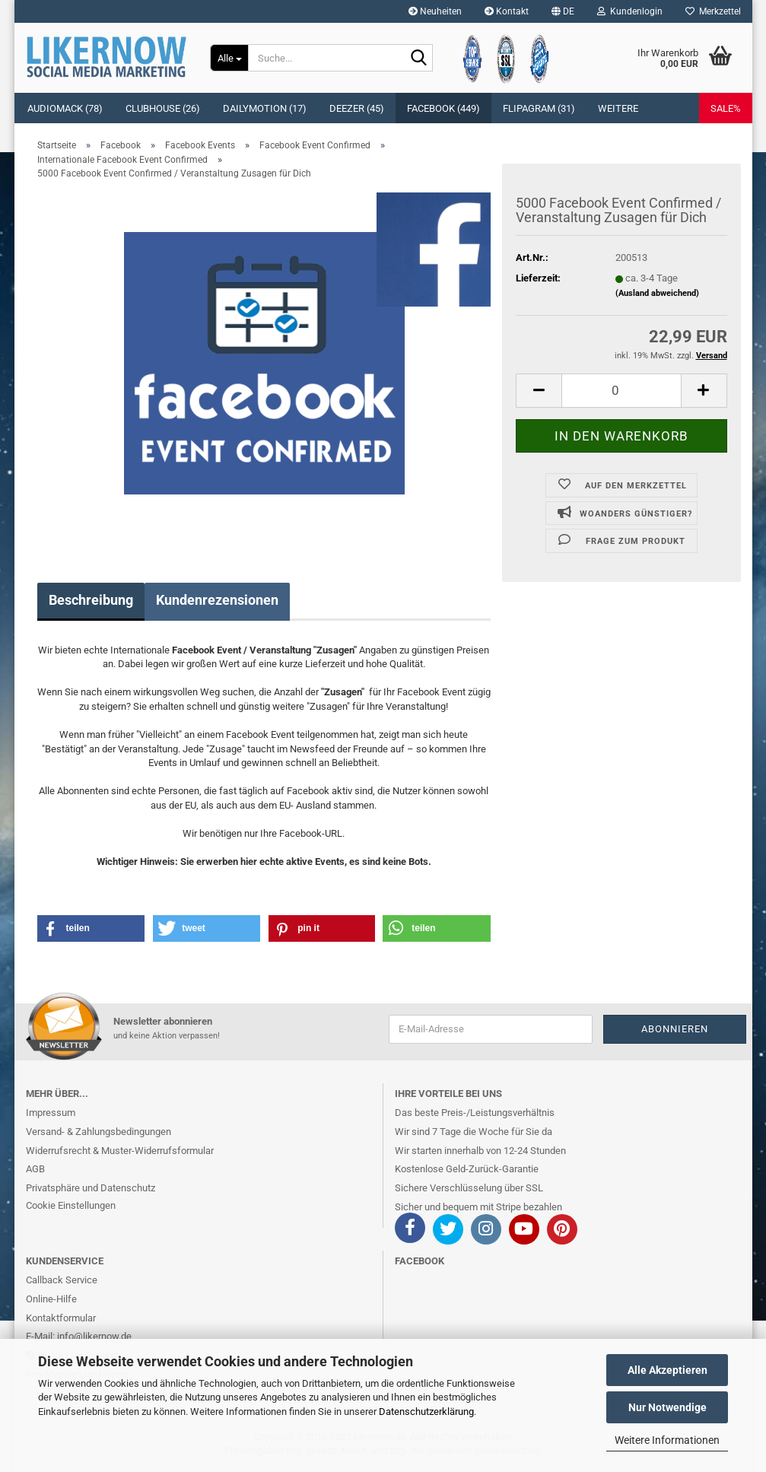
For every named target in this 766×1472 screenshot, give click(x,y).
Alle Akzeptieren (667, 1370)
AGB (35, 1169)
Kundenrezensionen (217, 600)
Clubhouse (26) (163, 108)
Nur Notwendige (667, 1407)
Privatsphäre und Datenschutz (90, 1188)
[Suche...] (229, 58)
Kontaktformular (61, 1318)
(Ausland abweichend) (657, 293)
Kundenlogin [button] (630, 11)
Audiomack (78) (65, 108)
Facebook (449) (443, 108)
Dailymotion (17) (265, 108)
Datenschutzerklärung (426, 1411)
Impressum (50, 1112)
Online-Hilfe (51, 1299)
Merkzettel (713, 11)
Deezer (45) (356, 108)
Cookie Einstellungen (71, 1205)
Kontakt (507, 11)
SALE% (725, 108)
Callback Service (61, 1280)
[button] (563, 11)
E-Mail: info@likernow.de (79, 1336)
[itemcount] (621, 391)
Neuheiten (435, 11)
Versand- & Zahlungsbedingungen (98, 1131)
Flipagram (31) (539, 108)
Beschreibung (91, 600)
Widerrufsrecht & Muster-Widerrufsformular (120, 1150)
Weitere (618, 108)
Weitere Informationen (667, 1440)
